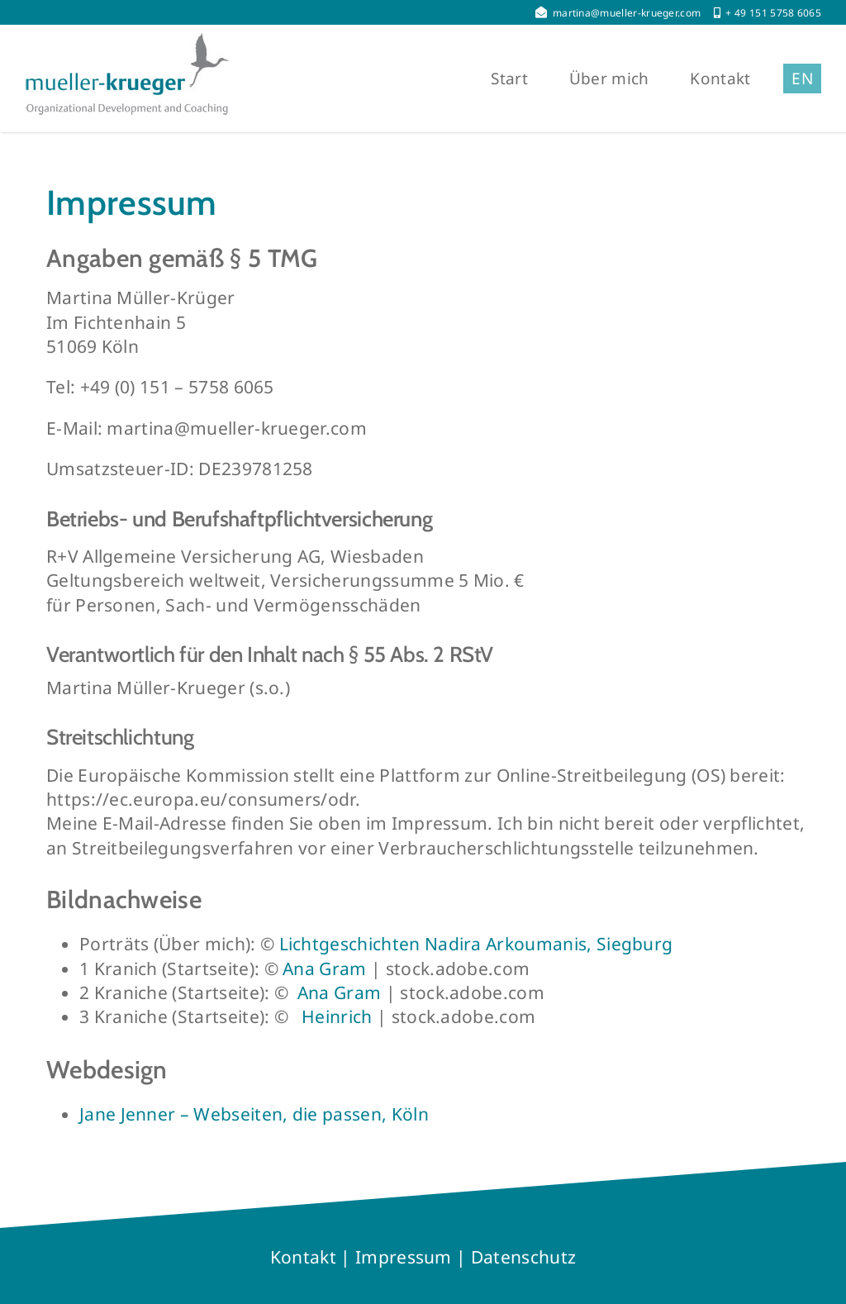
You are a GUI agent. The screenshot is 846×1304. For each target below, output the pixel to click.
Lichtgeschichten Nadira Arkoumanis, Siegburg (476, 943)
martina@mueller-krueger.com (627, 13)
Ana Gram (325, 968)
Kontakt (303, 1256)
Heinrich (337, 1016)
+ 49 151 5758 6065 (773, 13)
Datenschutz (523, 1256)
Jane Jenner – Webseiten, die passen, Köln (254, 1114)
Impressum (403, 1256)
